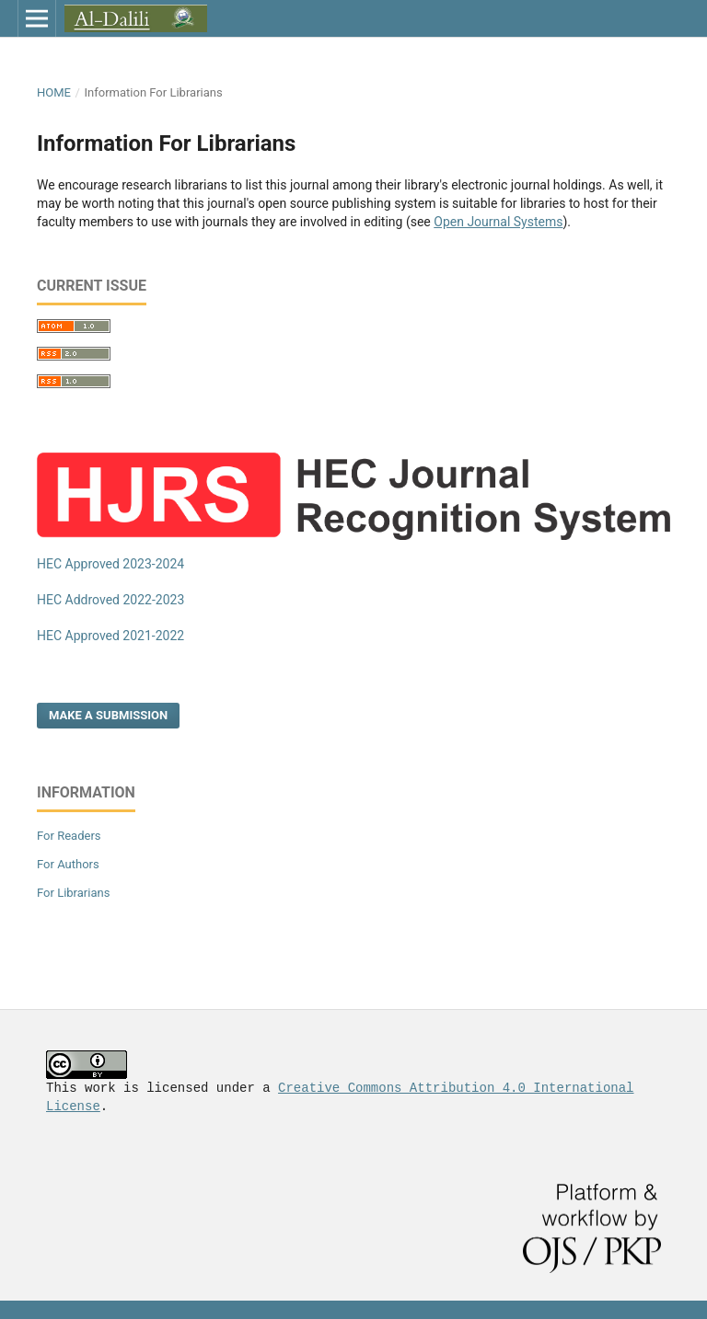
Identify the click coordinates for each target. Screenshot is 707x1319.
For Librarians (73, 893)
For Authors (68, 864)
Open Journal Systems (498, 221)
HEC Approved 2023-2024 (110, 563)
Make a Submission (108, 715)
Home (54, 92)
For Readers (69, 836)
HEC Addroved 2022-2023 (110, 599)
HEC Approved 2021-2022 (110, 635)
